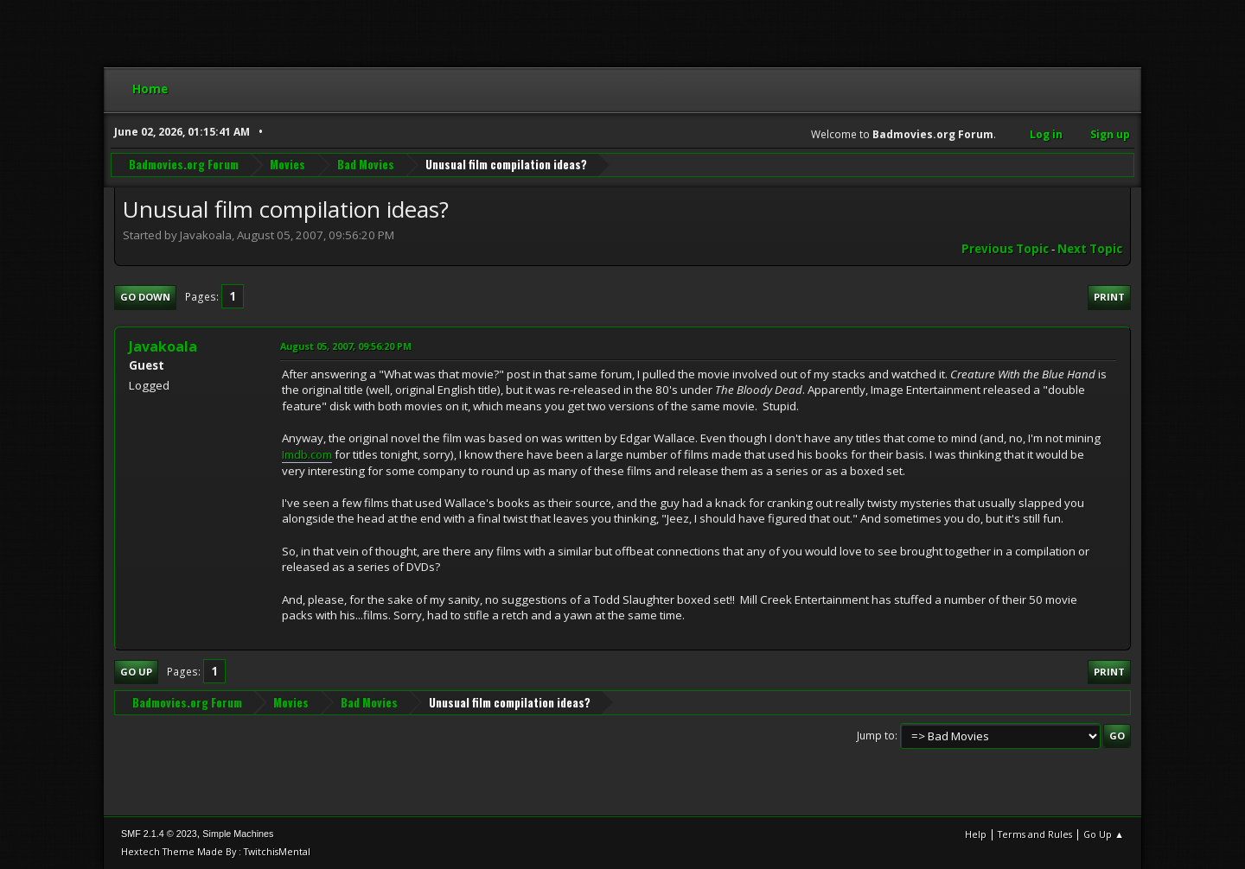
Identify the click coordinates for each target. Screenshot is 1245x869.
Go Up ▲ (1103, 834)
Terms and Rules (1035, 834)
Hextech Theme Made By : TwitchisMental (215, 851)
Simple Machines (237, 833)
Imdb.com (307, 454)
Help (975, 834)
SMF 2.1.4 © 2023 (159, 833)
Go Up (136, 671)
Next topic (1089, 249)
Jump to (876, 735)
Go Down (145, 296)
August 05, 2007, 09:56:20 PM (346, 345)
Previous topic (1005, 249)
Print (1109, 296)
